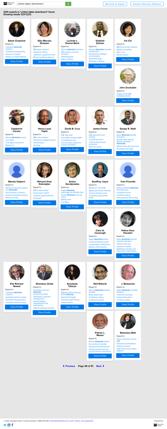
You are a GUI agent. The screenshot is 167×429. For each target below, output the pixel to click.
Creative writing (92, 336)
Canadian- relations (31, 50)
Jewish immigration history (130, 167)
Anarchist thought (26, 331)
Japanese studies (59, 278)
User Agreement (87, 421)
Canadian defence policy (96, 279)
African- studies (129, 326)
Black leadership (59, 329)
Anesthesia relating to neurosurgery (128, 55)
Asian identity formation (100, 160)
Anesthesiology (125, 59)
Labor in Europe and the (31, 381)
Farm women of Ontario (129, 165)
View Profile (33, 68)
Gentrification (124, 110)
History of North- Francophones (130, 216)
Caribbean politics (59, 334)
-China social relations (29, 105)
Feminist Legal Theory (28, 333)
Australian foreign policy (96, 276)
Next (100, 410)
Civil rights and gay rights (29, 163)
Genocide (23, 223)
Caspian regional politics (29, 221)
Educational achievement (129, 331)
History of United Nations (29, 57)
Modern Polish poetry (28, 279)
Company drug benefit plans (97, 223)
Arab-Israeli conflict (27, 218)
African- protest (96, 105)
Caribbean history (59, 331)
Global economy (25, 387)
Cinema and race (59, 275)
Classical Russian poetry (29, 273)
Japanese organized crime (63, 55)
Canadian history (126, 223)
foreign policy (26, 215)
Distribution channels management (127, 276)
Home (71, 421)
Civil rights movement (95, 110)
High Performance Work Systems (32, 389)
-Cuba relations (126, 105)
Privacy (77, 421)
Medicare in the (94, 215)
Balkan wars (57, 223)
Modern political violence (62, 57)
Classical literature (93, 333)
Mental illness (24, 113)
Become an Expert (115, 4)
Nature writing (91, 57)
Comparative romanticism (29, 276)
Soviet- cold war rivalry (65, 220)
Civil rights (90, 107)
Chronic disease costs (95, 221)
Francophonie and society (129, 225)
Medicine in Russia (126, 61)
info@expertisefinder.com (59, 421)
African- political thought (66, 326)
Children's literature (94, 331)
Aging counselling (26, 107)
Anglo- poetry (28, 271)
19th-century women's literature (98, 52)
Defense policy (58, 168)
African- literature (97, 50)
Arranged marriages (94, 170)
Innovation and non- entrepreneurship (131, 272)
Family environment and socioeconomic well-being (130, 335)
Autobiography (92, 55)
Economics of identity (128, 329)
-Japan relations (60, 50)
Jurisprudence (25, 336)
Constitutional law (26, 165)
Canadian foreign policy (29, 52)
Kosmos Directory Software (147, 4)
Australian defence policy (96, 273)
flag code (24, 160)
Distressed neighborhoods (130, 107)
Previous (69, 410)
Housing (122, 113)
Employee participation (28, 384)
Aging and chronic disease (97, 218)
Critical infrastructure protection (65, 165)
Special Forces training (63, 160)
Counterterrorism (59, 163)
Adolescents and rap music (97, 167)
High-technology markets (129, 285)
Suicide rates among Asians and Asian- (99, 164)
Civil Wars (56, 225)
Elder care (23, 110)
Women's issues (125, 170)
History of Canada (26, 55)
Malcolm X (90, 113)
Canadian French (126, 220)
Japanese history (59, 52)
